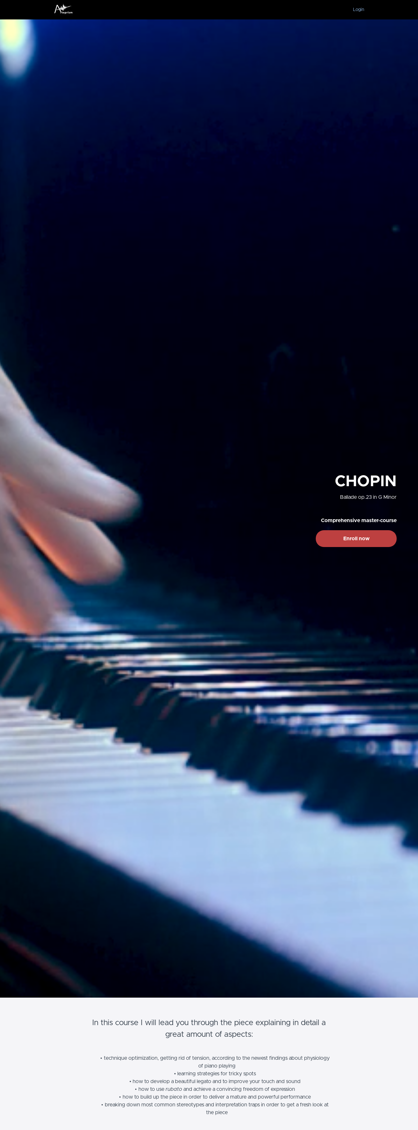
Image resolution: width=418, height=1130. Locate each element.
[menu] (356, 9)
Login (358, 9)
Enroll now (356, 538)
